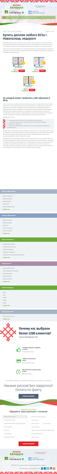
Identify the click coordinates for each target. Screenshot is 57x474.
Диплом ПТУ (6, 225)
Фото (16, 65)
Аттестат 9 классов (7, 230)
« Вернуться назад (49, 31)
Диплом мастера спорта (8, 268)
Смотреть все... (6, 209)
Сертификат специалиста (9, 252)
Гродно (4, 303)
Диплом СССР (6, 204)
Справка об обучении (8, 249)
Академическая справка (9, 244)
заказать (21, 70)
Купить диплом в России (9, 316)
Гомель (4, 300)
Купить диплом (37, 6)
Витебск (5, 297)
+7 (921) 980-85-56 (16, 13)
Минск (4, 292)
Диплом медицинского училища (10, 271)
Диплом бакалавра (7, 198)
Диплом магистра (7, 201)
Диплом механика (7, 276)
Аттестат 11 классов (7, 228)
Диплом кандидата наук (8, 206)
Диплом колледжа (7, 220)
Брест (4, 295)
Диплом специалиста (8, 196)
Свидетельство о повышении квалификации (13, 254)
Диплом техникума (7, 222)
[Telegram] (36, 12)
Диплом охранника (7, 279)
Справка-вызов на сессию (9, 246)
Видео (20, 65)
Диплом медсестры (7, 273)
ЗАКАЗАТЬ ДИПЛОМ (28, 396)
